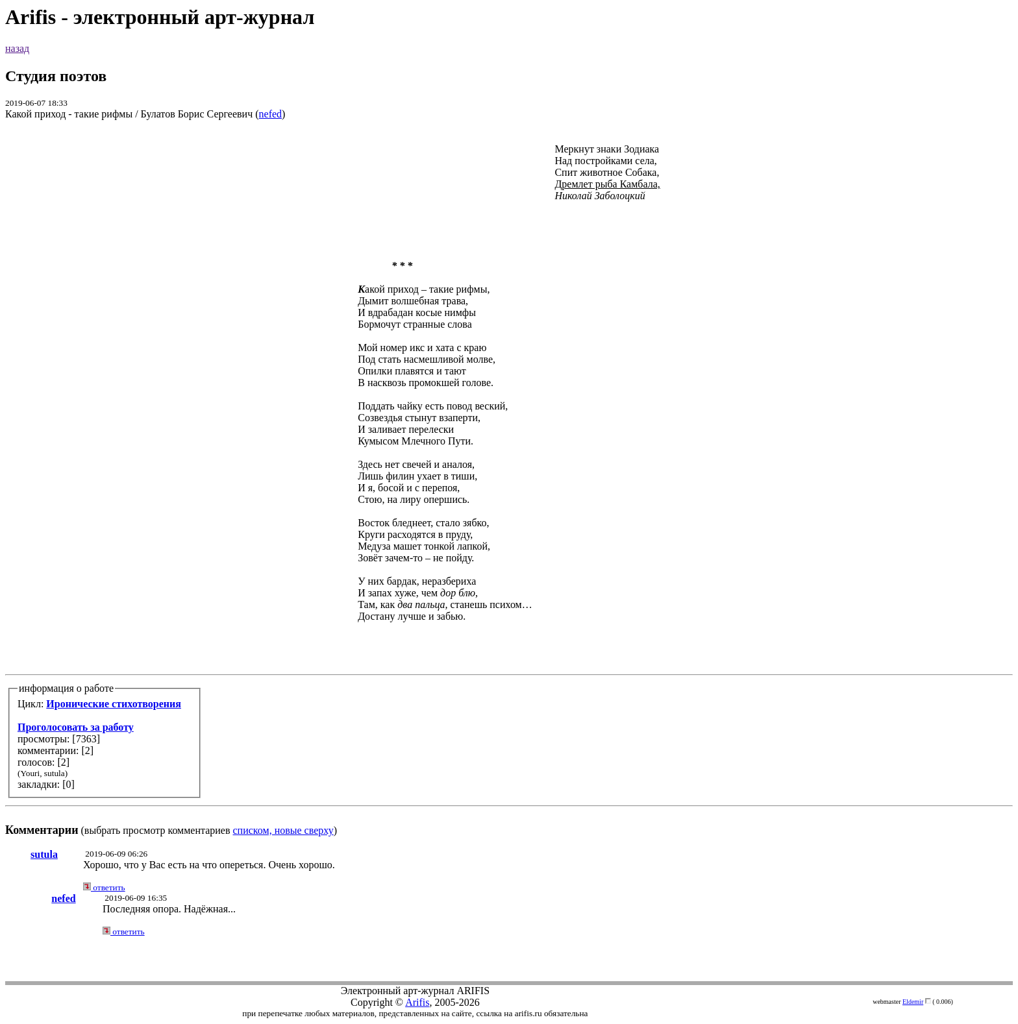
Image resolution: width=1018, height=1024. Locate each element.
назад (17, 48)
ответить (104, 887)
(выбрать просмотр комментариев (509, 484)
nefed (270, 113)
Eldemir (912, 1001)
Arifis (417, 1002)
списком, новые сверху (283, 830)
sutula (44, 854)
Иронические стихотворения (113, 703)
